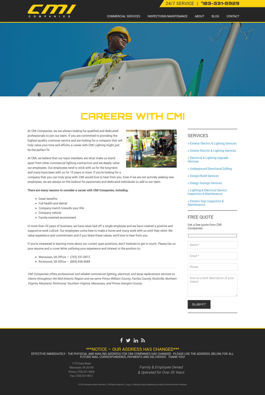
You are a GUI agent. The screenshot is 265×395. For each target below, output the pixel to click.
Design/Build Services (204, 176)
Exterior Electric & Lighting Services (213, 143)
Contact (233, 16)
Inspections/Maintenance (168, 16)
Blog (215, 16)
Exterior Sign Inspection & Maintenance (206, 203)
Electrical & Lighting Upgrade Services (208, 159)
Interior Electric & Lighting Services (213, 151)
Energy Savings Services (206, 183)
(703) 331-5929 (85, 371)
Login (128, 384)
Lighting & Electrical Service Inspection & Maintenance (207, 192)
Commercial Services (123, 16)
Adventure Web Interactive (176, 384)
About (199, 16)
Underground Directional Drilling (211, 169)
